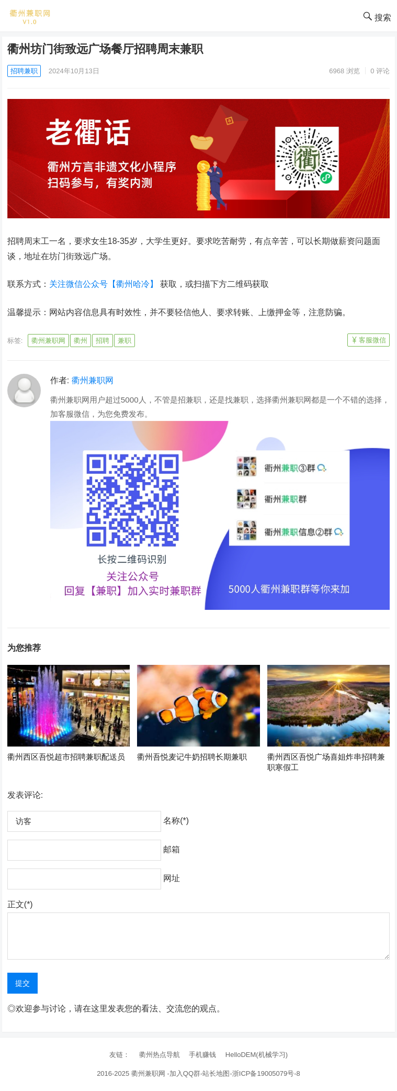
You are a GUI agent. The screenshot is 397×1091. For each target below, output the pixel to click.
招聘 (102, 340)
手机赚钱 (202, 1055)
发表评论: (25, 795)
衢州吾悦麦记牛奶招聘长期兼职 (192, 756)
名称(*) (176, 820)
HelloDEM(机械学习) (256, 1055)
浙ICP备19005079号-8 (266, 1073)
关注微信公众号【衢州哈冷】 (103, 284)
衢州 (80, 340)
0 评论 (380, 71)
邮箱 (171, 849)
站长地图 (216, 1073)
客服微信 (372, 340)
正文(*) (20, 904)
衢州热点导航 (159, 1055)
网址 (171, 878)
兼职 (124, 340)
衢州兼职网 (48, 340)
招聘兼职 (24, 71)
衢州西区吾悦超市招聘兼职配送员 (66, 756)
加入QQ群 (184, 1073)
